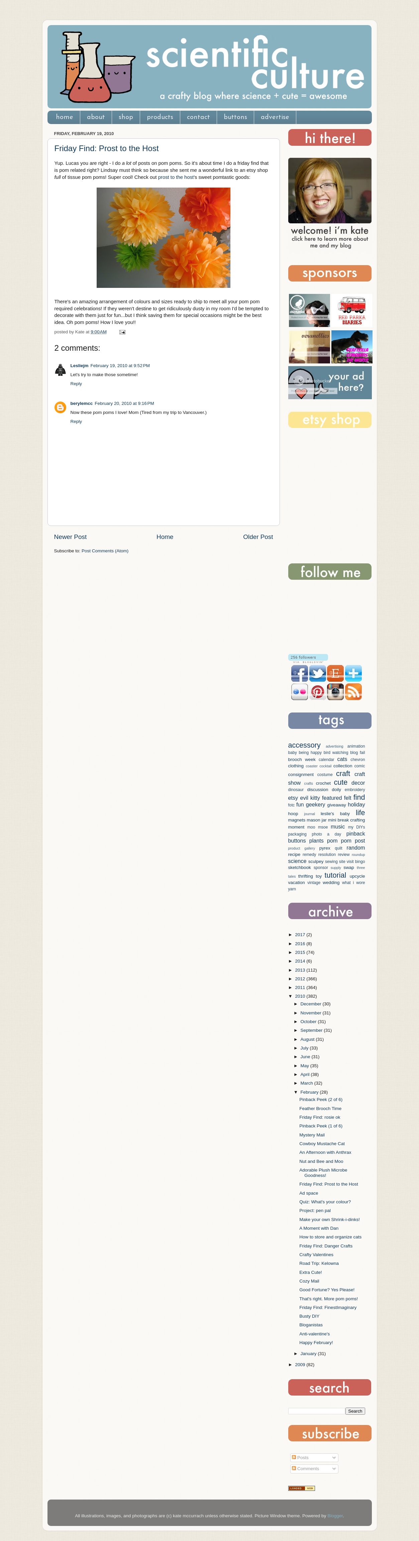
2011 (300, 987)
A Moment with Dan (318, 1228)
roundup (358, 855)
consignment (301, 774)
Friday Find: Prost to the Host (107, 148)
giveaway (336, 804)
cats (342, 759)
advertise (275, 117)
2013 (300, 970)
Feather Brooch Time (320, 1108)
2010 (300, 996)
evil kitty (310, 798)
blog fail (357, 752)
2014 (300, 961)
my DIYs (356, 827)
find (359, 797)
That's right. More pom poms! (328, 1298)
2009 (300, 1364)
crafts (308, 783)
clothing (296, 765)
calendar (326, 759)
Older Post (258, 536)
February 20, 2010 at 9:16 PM (124, 403)
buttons (235, 117)
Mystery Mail (312, 1134)
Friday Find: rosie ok (319, 1117)
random (356, 848)
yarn (292, 889)
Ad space (308, 1193)
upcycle (357, 876)
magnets (297, 819)
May (305, 1065)
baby (292, 752)
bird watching (336, 752)
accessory (304, 745)
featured (332, 798)
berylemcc (82, 403)
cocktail (325, 766)
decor (358, 783)
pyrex (324, 848)
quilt (338, 848)
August (308, 1039)
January (309, 1353)
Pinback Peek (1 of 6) (320, 1125)
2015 (300, 952)
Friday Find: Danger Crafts (325, 1245)
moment (296, 827)
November (312, 1012)
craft (343, 773)
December (312, 1003)
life (360, 812)
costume (325, 774)
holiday (356, 804)
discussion (317, 789)
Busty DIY (309, 1316)
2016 (300, 943)
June (306, 1056)
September (312, 1030)
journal (309, 814)
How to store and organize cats (330, 1236)
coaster (311, 766)
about (96, 117)
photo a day (326, 834)
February (310, 1092)
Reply (76, 383)
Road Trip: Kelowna (319, 1263)
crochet (323, 783)
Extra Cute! (310, 1272)
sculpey (316, 861)
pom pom (339, 841)
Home (164, 536)
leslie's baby (335, 813)
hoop (293, 813)
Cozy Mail (309, 1281)
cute (340, 782)
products (160, 117)
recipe (294, 854)
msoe (323, 827)
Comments (305, 1468)
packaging (297, 834)
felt (347, 798)
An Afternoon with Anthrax (325, 1152)
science (297, 861)
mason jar (317, 819)
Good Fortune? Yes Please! (326, 1289)
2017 (300, 934)
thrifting (305, 876)
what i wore (353, 882)
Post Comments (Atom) (105, 550)
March (307, 1083)
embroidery (355, 789)
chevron (357, 759)
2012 (300, 978)
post (360, 841)
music (338, 826)
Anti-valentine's (314, 1333)
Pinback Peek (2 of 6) (320, 1099)
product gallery (301, 848)
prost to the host (176, 177)
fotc (291, 805)
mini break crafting (346, 819)
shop (126, 117)
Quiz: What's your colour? (325, 1201)
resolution (327, 854)
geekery (315, 804)
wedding (331, 882)
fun (300, 804)
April (306, 1074)
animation (356, 746)
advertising (334, 746)
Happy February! (316, 1342)
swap (348, 867)
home (64, 117)
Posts (300, 1457)
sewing (331, 861)
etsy (293, 798)
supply (336, 868)
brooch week (302, 759)
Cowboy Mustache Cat (322, 1143)
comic (359, 766)
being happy (310, 752)
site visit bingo (352, 861)
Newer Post (70, 536)
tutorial (335, 875)
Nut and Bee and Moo (321, 1161)
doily (336, 789)
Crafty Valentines (316, 1254)
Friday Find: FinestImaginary (327, 1307)
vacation (296, 882)
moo (311, 827)
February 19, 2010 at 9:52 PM (120, 365)
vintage (313, 882)
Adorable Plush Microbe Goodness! (323, 1173)
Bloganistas (311, 1324)
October (309, 1021)
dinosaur (296, 789)
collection (342, 765)
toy (319, 876)
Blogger (335, 1515)
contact (198, 117)
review (344, 854)
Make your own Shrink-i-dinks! (329, 1219)
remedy (309, 854)
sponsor (321, 867)
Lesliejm (80, 365)
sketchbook (299, 867)
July (305, 1048)
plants (316, 841)
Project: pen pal (315, 1210)
